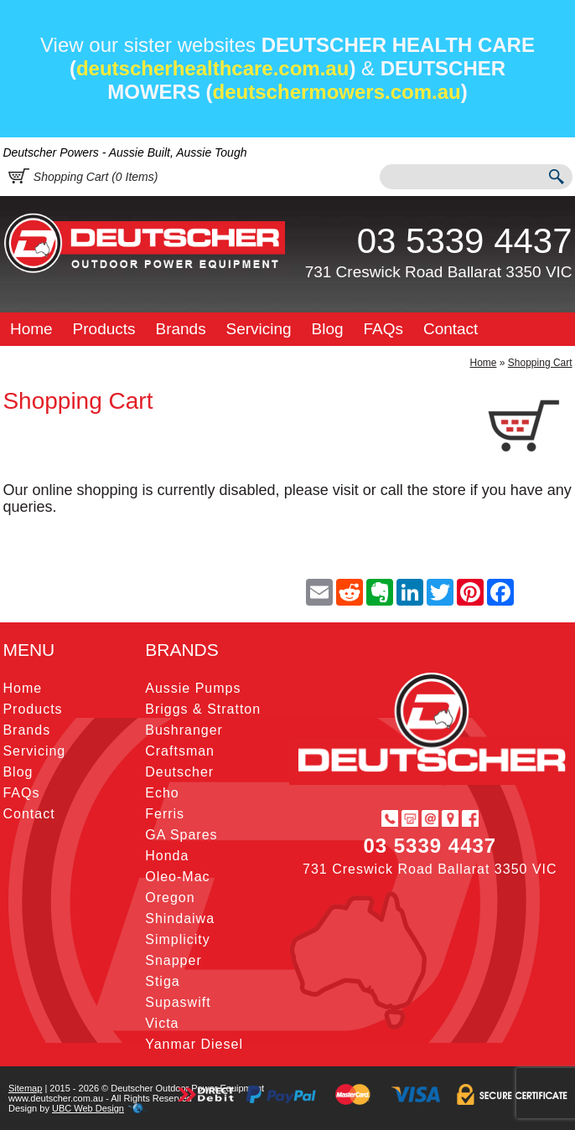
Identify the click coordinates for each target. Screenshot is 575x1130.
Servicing (259, 329)
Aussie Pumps (193, 688)
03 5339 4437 (464, 241)
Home (31, 329)
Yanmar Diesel (194, 1044)
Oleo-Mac (177, 876)
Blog (328, 329)
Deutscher (179, 772)
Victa (162, 1023)
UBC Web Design (88, 1108)
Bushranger (184, 730)
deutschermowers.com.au (337, 91)
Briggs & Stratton (203, 709)
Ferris (164, 814)
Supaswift (177, 1002)
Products (104, 329)
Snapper (173, 960)
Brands (180, 329)
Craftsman (180, 751)
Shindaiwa (180, 918)
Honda (167, 856)
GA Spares (181, 835)
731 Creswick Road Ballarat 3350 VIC (438, 272)
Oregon (169, 897)
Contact (450, 329)
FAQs (384, 329)
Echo (162, 793)
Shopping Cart (540, 363)
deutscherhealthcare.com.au (212, 68)
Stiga (162, 981)
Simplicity (177, 939)
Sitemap (25, 1088)
